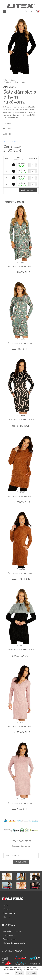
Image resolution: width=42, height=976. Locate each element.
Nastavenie (31, 973)
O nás (5, 905)
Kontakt (6, 909)
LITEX (5, 80)
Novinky (6, 917)
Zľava (13, 80)
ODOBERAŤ (21, 862)
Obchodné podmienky (11, 931)
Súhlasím (19, 973)
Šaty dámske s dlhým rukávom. (21, 266)
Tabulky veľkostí (9, 141)
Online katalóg (8, 913)
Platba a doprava (9, 935)
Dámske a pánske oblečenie (16, 82)
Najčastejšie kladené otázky (13, 943)
